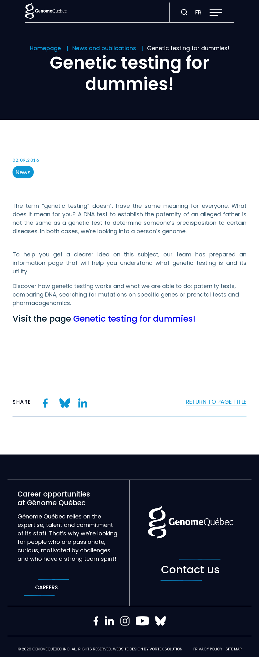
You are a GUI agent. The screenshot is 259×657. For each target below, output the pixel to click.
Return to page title (216, 402)
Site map (233, 649)
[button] (216, 12)
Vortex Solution (166, 649)
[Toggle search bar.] (184, 12)
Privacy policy (207, 649)
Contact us (190, 570)
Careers (46, 587)
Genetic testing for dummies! (134, 318)
